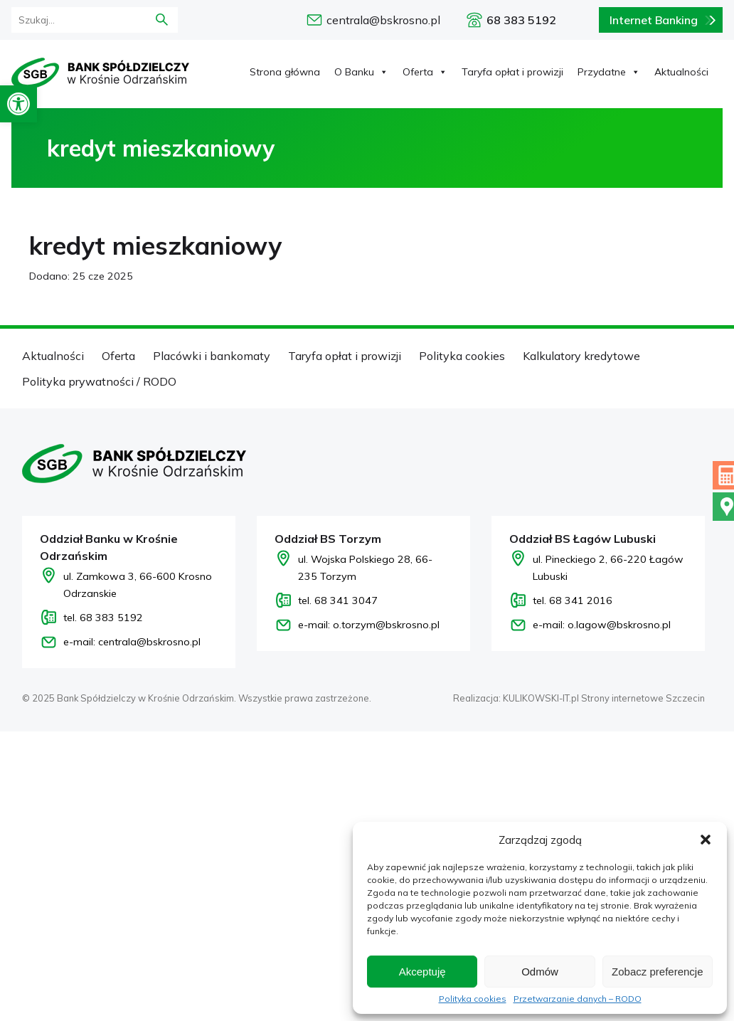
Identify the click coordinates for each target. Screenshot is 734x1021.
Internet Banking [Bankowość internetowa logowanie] (654, 20)
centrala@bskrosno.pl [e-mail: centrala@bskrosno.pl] (383, 20)
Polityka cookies (472, 999)
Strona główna (285, 71)
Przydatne (609, 72)
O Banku (361, 72)
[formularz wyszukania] (70, 20)
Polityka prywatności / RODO (99, 381)
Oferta (425, 72)
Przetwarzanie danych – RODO (578, 999)
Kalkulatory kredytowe (581, 356)
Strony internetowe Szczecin (643, 698)
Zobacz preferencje (657, 972)
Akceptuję (422, 972)
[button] (18, 103)
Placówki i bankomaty (211, 356)
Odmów (539, 972)
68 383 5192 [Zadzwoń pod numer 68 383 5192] (521, 20)
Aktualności (681, 71)
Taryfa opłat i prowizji (512, 71)
